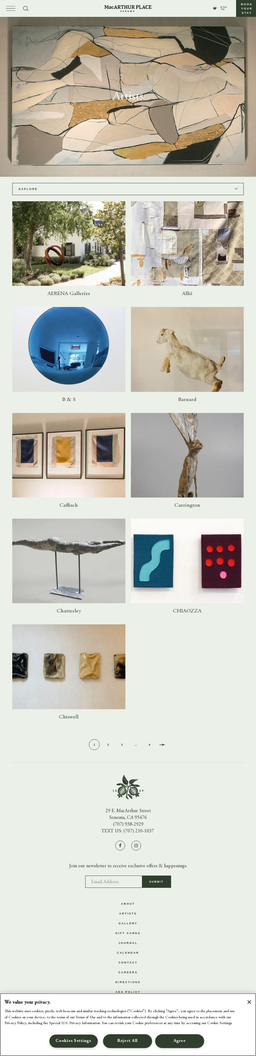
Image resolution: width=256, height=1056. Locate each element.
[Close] (249, 1002)
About (128, 903)
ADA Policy (127, 992)
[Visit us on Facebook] (120, 845)
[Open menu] (10, 8)
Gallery (128, 923)
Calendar (128, 952)
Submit (156, 883)
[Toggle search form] (26, 8)
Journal (127, 942)
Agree (180, 1041)
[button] (246, 8)
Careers (128, 972)
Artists (128, 913)
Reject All (127, 1041)
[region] (128, 1024)
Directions (128, 982)
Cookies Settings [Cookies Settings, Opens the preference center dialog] (73, 1041)
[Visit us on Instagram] (136, 845)
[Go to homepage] (128, 8)
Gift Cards (128, 933)
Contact (127, 962)
